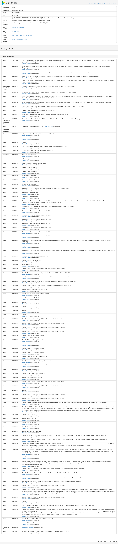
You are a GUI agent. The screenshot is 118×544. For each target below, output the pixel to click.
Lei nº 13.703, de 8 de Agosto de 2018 (22, 35)
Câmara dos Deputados (18, 27)
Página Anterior (93, 3)
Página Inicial (101, 3)
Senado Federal (16, 31)
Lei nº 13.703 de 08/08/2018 (19, 39)
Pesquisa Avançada (111, 3)
